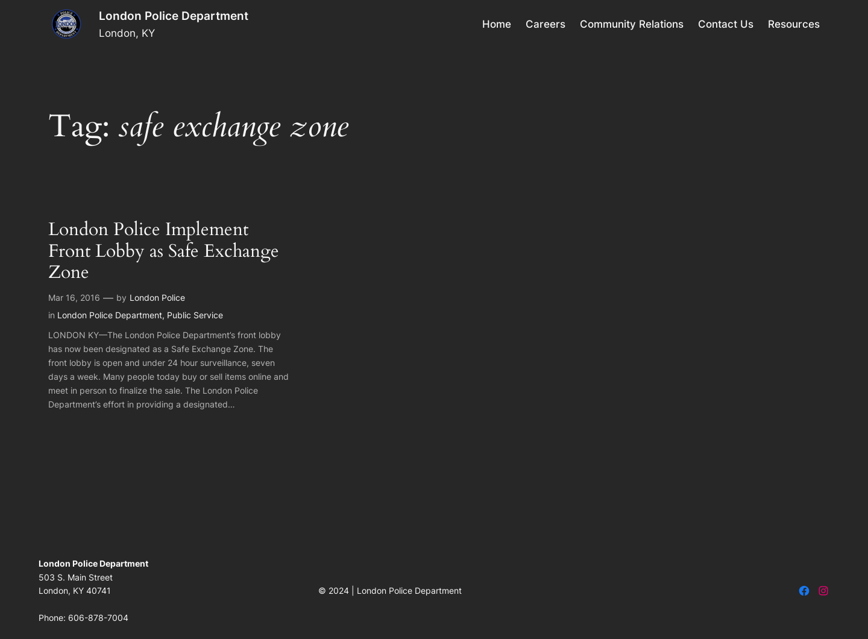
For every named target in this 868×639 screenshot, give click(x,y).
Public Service (195, 315)
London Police (157, 297)
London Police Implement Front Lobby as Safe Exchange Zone (163, 251)
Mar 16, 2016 (74, 297)
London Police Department (173, 15)
